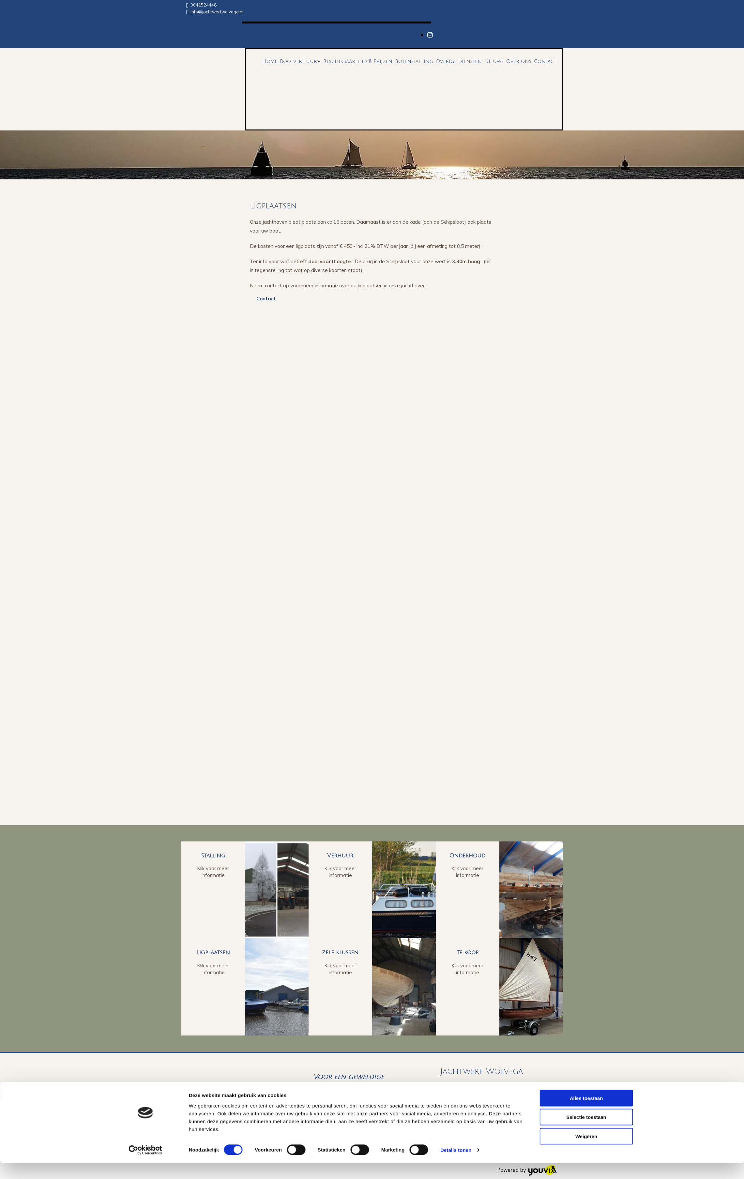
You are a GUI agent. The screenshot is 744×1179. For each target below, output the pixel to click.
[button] (266, 298)
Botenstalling (414, 61)
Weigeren (586, 1152)
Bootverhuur (298, 61)
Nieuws (494, 61)
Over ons (518, 61)
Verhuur (340, 856)
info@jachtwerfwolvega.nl (216, 11)
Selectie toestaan (586, 1133)
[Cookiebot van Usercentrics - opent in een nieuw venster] (145, 1166)
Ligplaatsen (213, 952)
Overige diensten (459, 61)
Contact (545, 61)
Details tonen (455, 1166)
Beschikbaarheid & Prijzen (357, 61)
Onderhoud (467, 856)
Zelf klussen (340, 952)
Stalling (213, 856)
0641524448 (203, 5)
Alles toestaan (586, 1114)
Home (269, 61)
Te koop (467, 952)
